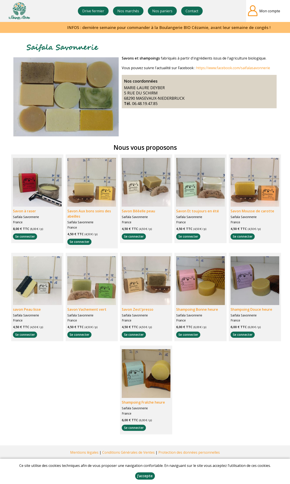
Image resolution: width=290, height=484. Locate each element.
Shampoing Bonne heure (197, 309)
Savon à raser (24, 211)
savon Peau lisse (27, 309)
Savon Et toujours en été (197, 211)
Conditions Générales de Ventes (128, 452)
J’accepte (145, 475)
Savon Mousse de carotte (252, 211)
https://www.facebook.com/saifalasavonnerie (233, 67)
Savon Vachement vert (86, 309)
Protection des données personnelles (189, 452)
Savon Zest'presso (137, 309)
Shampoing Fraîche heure (143, 402)
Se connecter (25, 236)
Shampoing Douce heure (251, 309)
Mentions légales (84, 452)
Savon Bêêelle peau (138, 211)
